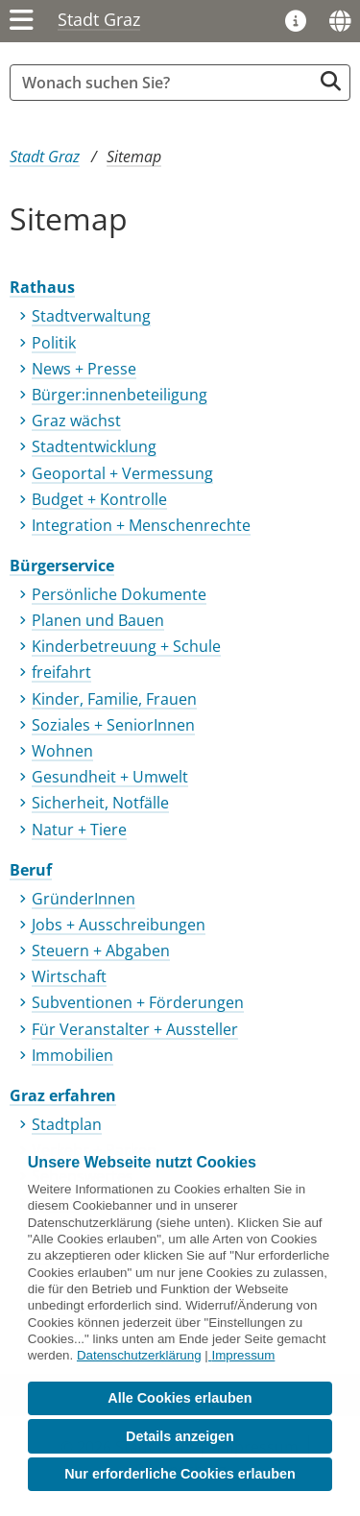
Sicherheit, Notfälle (100, 802)
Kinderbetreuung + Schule (126, 646)
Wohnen (62, 750)
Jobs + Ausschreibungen (118, 924)
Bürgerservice (62, 565)
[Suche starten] (331, 81)
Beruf (31, 869)
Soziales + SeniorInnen (113, 724)
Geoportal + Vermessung (122, 473)
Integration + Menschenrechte (141, 525)
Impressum (243, 1355)
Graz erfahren (63, 1095)
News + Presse (84, 368)
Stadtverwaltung (91, 315)
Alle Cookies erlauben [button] (180, 1398)
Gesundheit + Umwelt (110, 776)
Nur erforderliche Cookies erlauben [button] (180, 1473)
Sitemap (134, 156)
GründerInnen (83, 898)
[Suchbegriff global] (166, 82)
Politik (54, 342)
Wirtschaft (69, 976)
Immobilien (72, 1055)
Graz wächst (76, 420)
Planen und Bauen (98, 620)
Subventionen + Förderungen (138, 1002)
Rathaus (42, 287)
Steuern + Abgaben (101, 950)
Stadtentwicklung (94, 446)
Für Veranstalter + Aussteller (135, 1029)
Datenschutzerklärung (139, 1355)
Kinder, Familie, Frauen (114, 699)
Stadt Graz (99, 19)
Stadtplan (67, 1124)
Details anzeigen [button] (180, 1436)
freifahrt (61, 672)
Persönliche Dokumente (119, 594)
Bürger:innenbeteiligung (119, 394)
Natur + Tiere (79, 829)
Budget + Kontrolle (99, 499)
